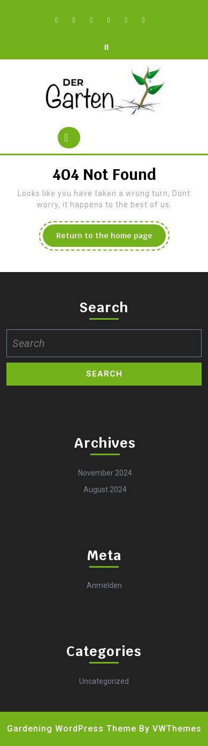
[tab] (69, 137)
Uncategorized (104, 681)
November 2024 (105, 473)
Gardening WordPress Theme (71, 729)
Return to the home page (111, 238)
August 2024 (105, 489)
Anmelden (104, 585)
